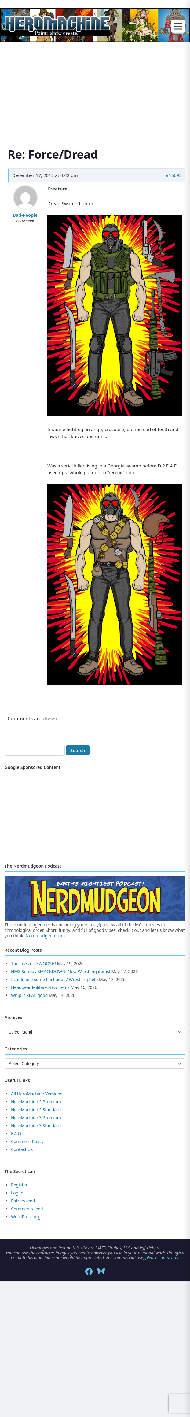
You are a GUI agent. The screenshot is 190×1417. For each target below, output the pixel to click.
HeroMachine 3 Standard (36, 1125)
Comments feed (27, 1209)
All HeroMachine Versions (36, 1094)
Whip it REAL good (29, 995)
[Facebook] (89, 1271)
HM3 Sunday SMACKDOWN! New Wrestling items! (60, 971)
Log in (17, 1193)
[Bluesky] (101, 1271)
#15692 (174, 175)
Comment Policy (27, 1141)
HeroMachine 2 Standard (36, 1110)
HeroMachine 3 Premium (36, 1117)
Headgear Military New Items (40, 987)
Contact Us (22, 1149)
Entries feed (23, 1201)
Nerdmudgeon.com (45, 936)
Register (19, 1185)
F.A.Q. (16, 1133)
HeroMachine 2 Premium (36, 1102)
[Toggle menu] (178, 26)
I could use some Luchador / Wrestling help (54, 979)
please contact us (161, 1257)
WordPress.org (26, 1217)
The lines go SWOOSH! (33, 963)
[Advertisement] (95, 88)
